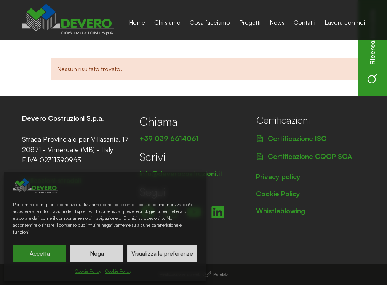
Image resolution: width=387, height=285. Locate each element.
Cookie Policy (88, 271)
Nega (97, 253)
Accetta (40, 253)
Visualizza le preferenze (162, 253)
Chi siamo (167, 22)
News (277, 22)
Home (137, 22)
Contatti (304, 22)
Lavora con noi (345, 22)
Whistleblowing (280, 211)
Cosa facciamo (210, 22)
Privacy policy (278, 176)
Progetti (250, 22)
